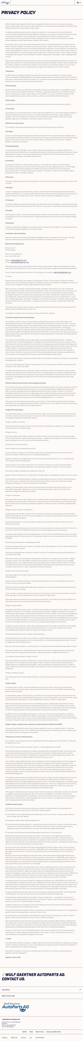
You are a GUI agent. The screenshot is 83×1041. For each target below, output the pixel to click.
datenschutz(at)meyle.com (62, 272)
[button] (79, 2)
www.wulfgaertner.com (18, 260)
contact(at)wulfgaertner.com (19, 262)
